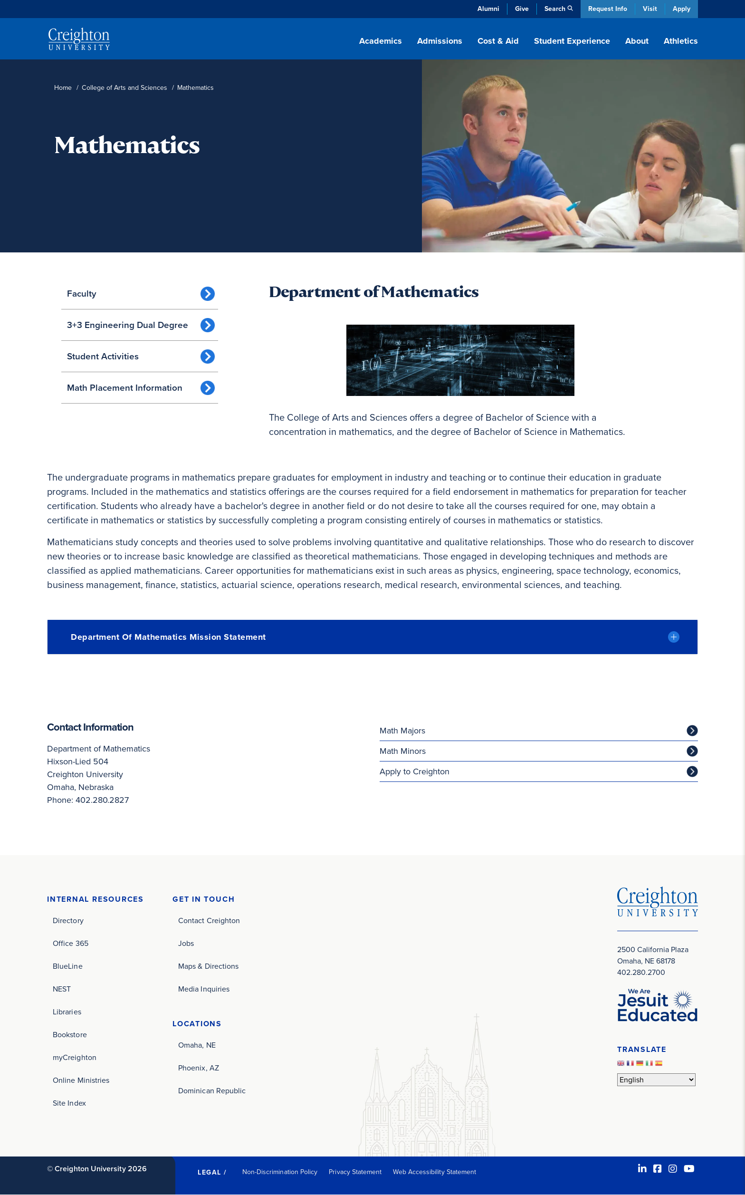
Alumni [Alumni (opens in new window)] (488, 9)
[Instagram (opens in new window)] (672, 1169)
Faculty (81, 293)
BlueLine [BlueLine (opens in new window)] (68, 966)
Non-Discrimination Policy (280, 1172)
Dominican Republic (212, 1090)
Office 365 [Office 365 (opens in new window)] (70, 943)
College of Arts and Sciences (124, 87)
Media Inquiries (203, 988)
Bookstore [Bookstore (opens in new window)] (70, 1034)
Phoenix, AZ (198, 1067)
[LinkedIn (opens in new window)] (642, 1169)
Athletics (681, 41)
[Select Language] (656, 1079)
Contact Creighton (209, 920)
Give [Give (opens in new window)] (522, 9)
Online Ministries (81, 1080)
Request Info (607, 9)
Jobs (186, 943)
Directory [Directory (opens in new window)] (68, 920)
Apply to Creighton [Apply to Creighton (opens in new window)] (414, 771)
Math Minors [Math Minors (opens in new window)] (403, 751)
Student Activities (103, 356)
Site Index (69, 1103)
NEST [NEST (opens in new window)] (62, 988)
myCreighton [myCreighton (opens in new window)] (74, 1057)
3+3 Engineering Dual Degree (127, 325)
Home (63, 87)
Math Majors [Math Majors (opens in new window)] (402, 730)
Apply (681, 9)
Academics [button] (380, 41)
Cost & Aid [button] (498, 41)
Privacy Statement (355, 1172)
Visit (650, 9)
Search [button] (554, 9)
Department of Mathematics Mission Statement (168, 637)
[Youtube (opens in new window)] (689, 1169)
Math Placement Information (124, 388)
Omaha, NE (197, 1045)
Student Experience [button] (572, 41)
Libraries (67, 1011)
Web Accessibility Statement (434, 1172)
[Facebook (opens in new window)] (657, 1169)
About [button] (637, 41)
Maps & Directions (208, 966)
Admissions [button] (439, 41)
